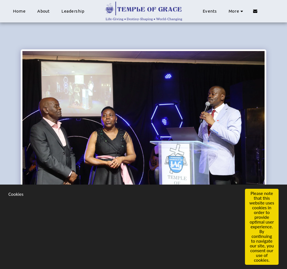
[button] (255, 11)
